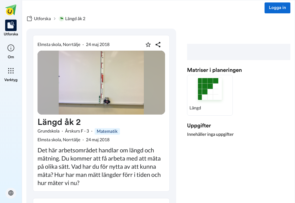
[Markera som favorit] (148, 45)
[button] (210, 95)
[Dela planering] (158, 45)
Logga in (277, 8)
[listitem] (11, 28)
